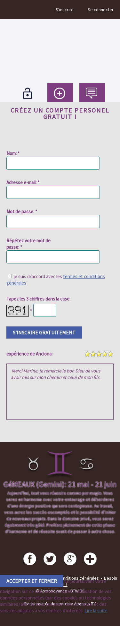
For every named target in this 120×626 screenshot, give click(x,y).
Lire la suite (96, 610)
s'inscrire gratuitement (44, 332)
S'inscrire (65, 9)
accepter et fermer (31, 581)
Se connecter (101, 9)
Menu (10, 9)
